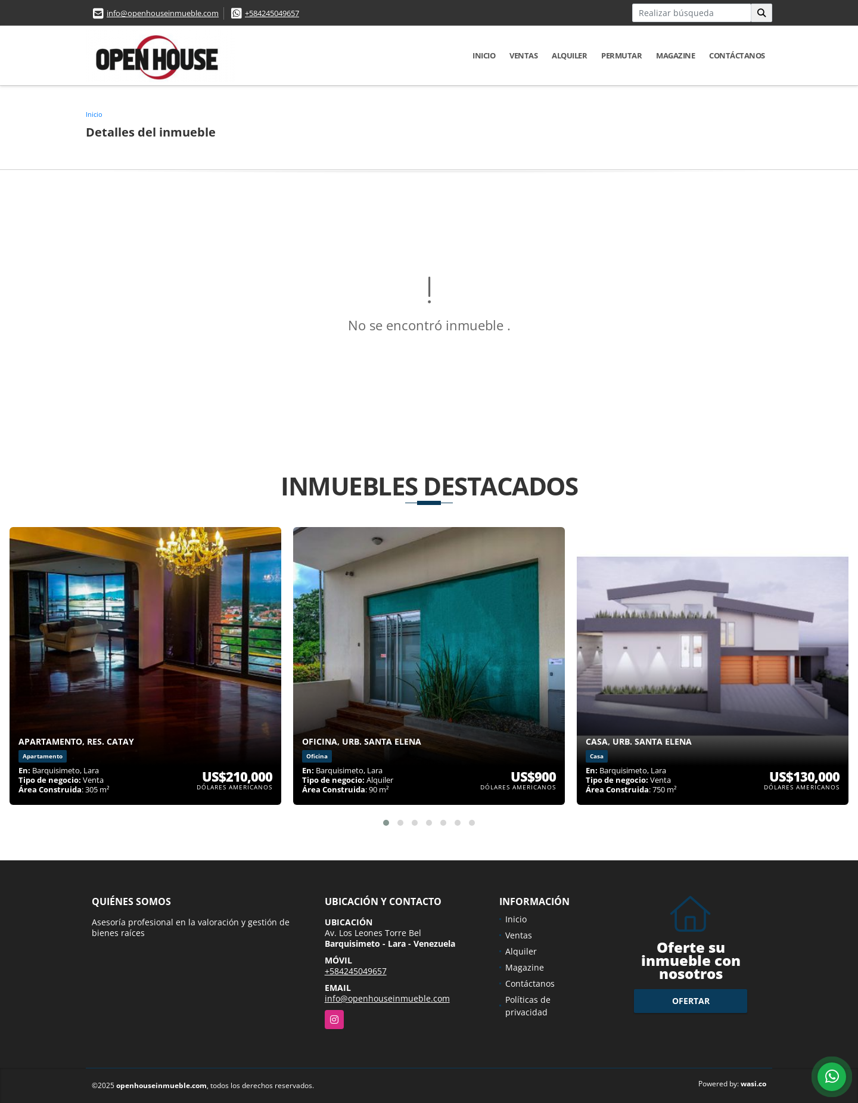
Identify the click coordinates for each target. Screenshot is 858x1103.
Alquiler (569, 55)
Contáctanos (737, 55)
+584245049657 (272, 13)
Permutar (621, 55)
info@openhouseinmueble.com (163, 13)
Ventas (523, 55)
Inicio (483, 55)
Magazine (675, 55)
